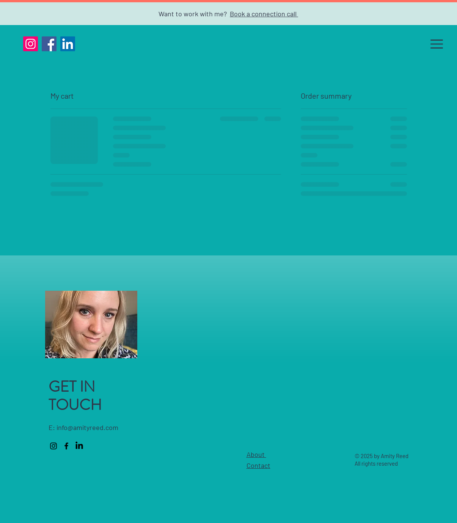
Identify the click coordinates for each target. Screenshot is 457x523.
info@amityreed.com (87, 427)
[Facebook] (49, 43)
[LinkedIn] (67, 43)
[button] (436, 44)
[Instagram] (30, 43)
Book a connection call (264, 13)
